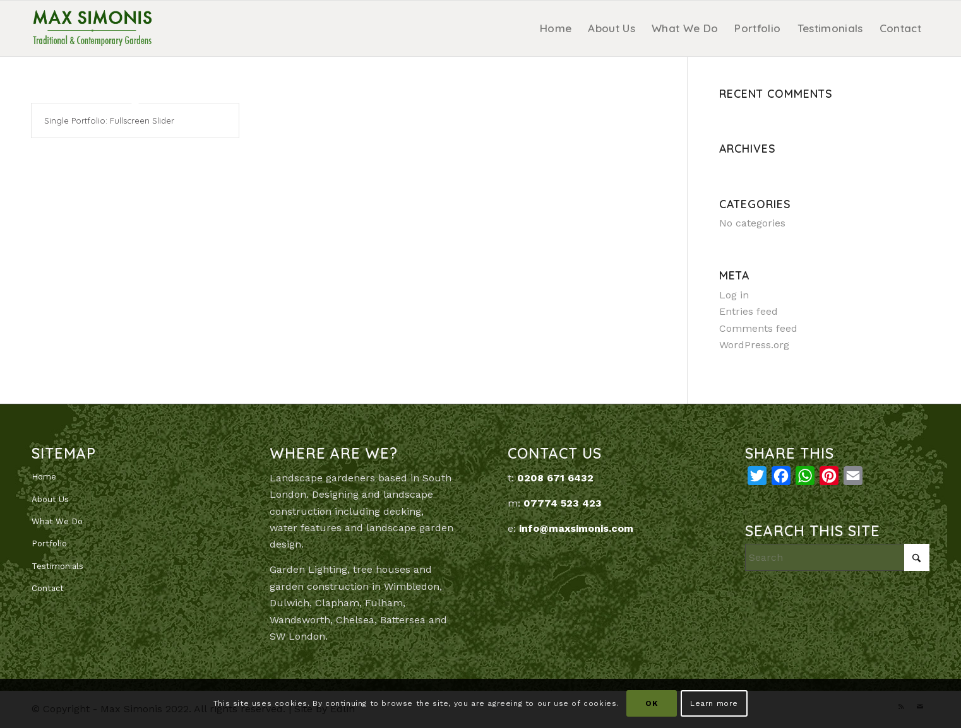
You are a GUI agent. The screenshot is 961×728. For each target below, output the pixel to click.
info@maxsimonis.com (576, 528)
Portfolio (49, 543)
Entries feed (748, 311)
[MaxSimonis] (92, 28)
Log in (734, 295)
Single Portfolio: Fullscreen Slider (109, 120)
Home (44, 476)
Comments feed (758, 328)
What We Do (57, 521)
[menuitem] (556, 28)
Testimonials (57, 566)
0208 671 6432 (555, 478)
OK (651, 703)
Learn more (714, 703)
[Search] (837, 557)
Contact (48, 588)
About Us (50, 499)
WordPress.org (754, 345)
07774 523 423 (562, 503)
